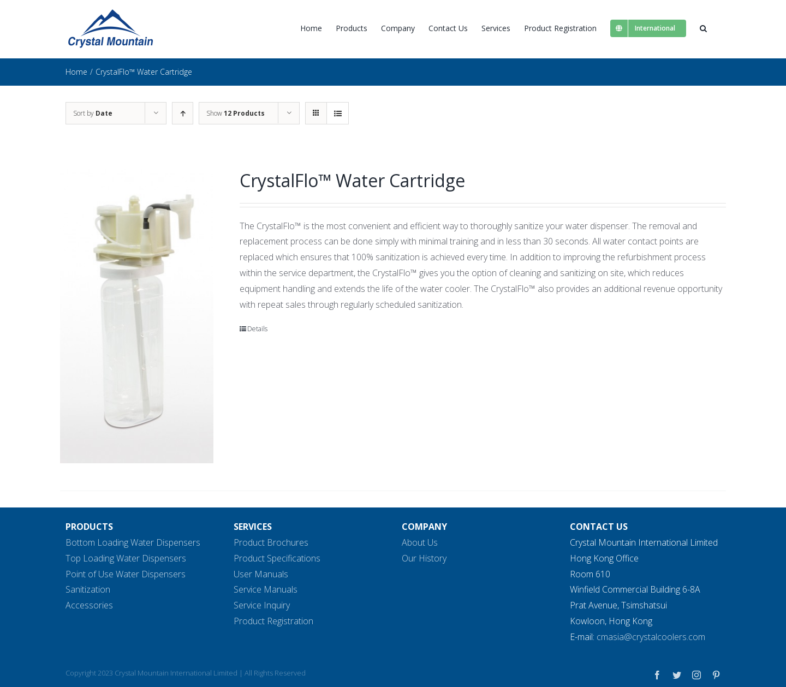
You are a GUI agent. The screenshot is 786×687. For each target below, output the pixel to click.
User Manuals (261, 573)
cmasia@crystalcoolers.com (651, 636)
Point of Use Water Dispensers (126, 573)
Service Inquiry (262, 605)
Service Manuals (265, 589)
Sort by (92, 113)
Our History (424, 558)
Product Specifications (277, 558)
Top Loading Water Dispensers (126, 558)
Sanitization (88, 589)
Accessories (89, 605)
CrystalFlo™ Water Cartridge (352, 180)
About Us (420, 542)
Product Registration (273, 621)
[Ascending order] (182, 113)
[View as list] (337, 113)
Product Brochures (271, 542)
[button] (703, 28)
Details (257, 328)
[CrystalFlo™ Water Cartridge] (136, 316)
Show (235, 113)
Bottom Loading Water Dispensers (133, 542)
